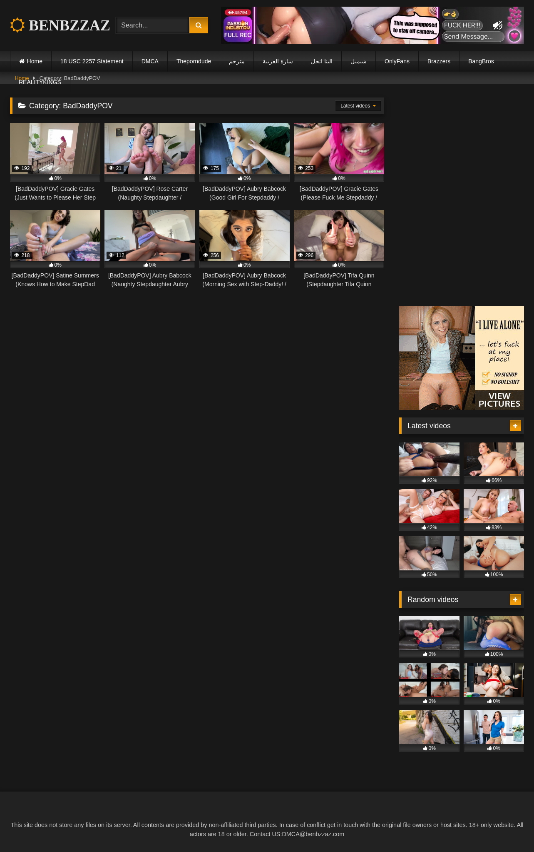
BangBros (481, 61)
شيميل (358, 61)
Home (34, 61)
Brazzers (438, 61)
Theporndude (193, 61)
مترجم (237, 61)
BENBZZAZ (60, 25)
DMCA (150, 61)
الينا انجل (322, 61)
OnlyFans (397, 61)
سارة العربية (278, 61)
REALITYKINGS (40, 82)
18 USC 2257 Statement (92, 61)
